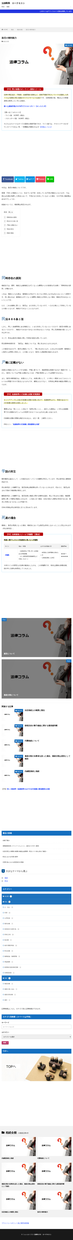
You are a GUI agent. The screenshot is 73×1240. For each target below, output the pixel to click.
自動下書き (6, 840)
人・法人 (9, 907)
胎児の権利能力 (31, 29)
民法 (3, 6)
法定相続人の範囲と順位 (35, 710)
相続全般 (20, 29)
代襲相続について (32, 741)
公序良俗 (9, 918)
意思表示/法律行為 (12, 929)
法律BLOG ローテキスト (13, 3)
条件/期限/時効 (11, 945)
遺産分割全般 (10, 995)
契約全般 (9, 924)
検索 (4, 1042)
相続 (8, 6)
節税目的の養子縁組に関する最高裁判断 (41, 726)
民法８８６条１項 (11, 221)
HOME (6, 29)
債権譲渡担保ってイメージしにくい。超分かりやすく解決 (21, 846)
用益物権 (9, 962)
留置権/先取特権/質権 (13, 967)
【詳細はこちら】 (45, 127)
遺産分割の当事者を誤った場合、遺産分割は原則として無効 (47, 757)
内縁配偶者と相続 (32, 771)
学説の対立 (9, 229)
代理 (8, 913)
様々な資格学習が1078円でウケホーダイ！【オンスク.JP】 (25, 106)
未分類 (8, 896)
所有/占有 (9, 935)
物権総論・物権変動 (12, 956)
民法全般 (9, 951)
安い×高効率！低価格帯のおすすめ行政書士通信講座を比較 (28, 789)
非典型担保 (10, 973)
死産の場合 (9, 233)
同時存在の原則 (10, 217)
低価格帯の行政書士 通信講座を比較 (26, 424)
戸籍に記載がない (11, 225)
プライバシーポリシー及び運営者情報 (15, 1223)
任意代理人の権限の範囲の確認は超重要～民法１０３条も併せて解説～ (25, 851)
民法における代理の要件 (10, 857)
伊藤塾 (7, 555)
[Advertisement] (36, 20)
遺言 (8, 1000)
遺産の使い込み (11, 989)
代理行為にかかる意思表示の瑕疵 (13, 862)
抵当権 (8, 940)
